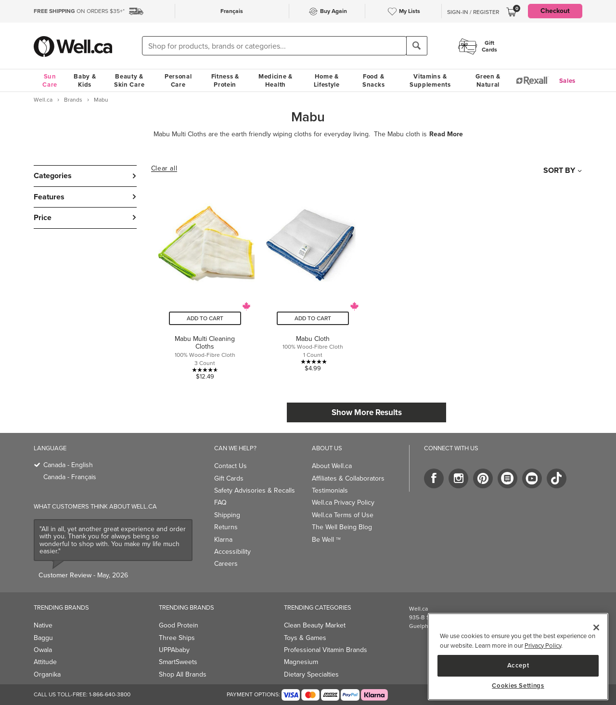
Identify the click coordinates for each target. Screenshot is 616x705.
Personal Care (178, 80)
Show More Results (367, 412)
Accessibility (232, 552)
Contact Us (230, 466)
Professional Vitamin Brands (325, 650)
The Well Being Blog (342, 527)
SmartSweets (178, 662)
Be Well (326, 540)
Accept (518, 665)
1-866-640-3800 (109, 694)
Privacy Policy (543, 645)
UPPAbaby (174, 650)
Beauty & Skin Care (129, 80)
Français (231, 11)
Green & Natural (487, 80)
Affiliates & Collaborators (348, 478)
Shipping (227, 515)
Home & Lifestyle (327, 80)
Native (43, 625)
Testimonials (330, 490)
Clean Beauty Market (315, 625)
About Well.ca (332, 466)
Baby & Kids (85, 80)
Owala (43, 650)
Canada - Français (69, 477)
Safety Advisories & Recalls (254, 490)
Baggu (43, 638)
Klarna (223, 540)
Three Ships (177, 638)
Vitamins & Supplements (430, 80)
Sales (567, 81)
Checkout (555, 11)
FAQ (220, 502)
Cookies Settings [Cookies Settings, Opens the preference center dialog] (518, 685)
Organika (47, 674)
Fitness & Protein (225, 80)
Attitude (45, 662)
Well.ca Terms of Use (342, 515)
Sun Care (49, 80)
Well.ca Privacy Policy (343, 502)
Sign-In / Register (473, 12)
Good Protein (178, 625)
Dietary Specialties (311, 674)
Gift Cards (229, 478)
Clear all (164, 168)
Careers (226, 564)
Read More (446, 134)
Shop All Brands (182, 674)
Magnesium (301, 662)
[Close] (596, 627)
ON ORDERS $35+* (79, 11)
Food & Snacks (373, 80)
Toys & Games (305, 638)
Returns (226, 527)
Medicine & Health (275, 80)
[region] (518, 656)
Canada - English (68, 465)
